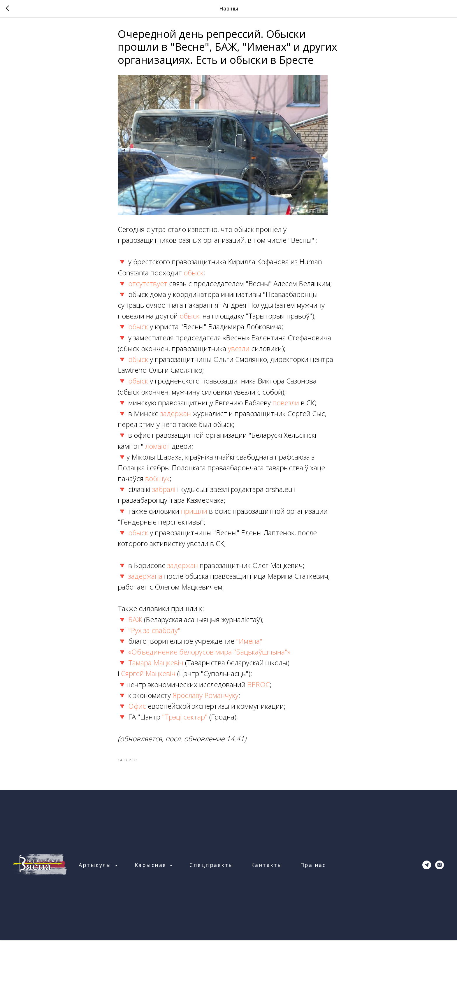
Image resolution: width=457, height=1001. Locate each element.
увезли (239, 348)
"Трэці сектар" (185, 717)
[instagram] (439, 865)
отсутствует (148, 283)
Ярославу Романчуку (205, 695)
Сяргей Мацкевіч (149, 673)
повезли (287, 402)
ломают (158, 446)
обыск (193, 272)
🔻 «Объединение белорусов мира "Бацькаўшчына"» (204, 652)
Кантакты (267, 864)
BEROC (258, 684)
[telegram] (426, 865)
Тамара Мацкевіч (154, 662)
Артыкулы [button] (96, 864)
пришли (194, 511)
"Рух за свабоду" (154, 630)
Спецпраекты (211, 864)
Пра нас (313, 864)
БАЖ (136, 619)
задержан (176, 413)
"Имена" (249, 641)
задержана (145, 576)
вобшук (157, 478)
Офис (138, 706)
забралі (164, 489)
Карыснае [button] (152, 864)
